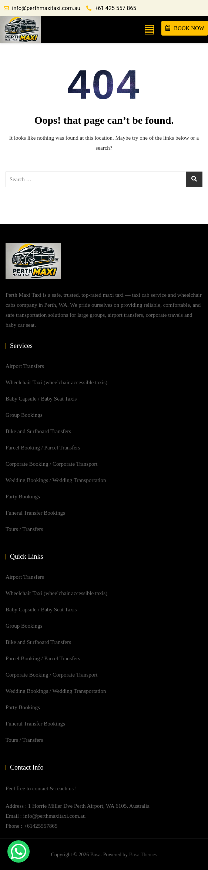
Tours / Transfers (24, 529)
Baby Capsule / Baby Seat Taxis (41, 399)
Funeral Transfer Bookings (35, 513)
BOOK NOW (184, 28)
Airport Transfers (25, 366)
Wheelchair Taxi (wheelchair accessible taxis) (56, 382)
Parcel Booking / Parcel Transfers (43, 448)
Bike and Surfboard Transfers (38, 431)
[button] (149, 29)
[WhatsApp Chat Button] (18, 851)
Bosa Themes (143, 854)
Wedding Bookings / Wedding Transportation (56, 480)
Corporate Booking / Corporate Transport (51, 464)
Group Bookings (24, 415)
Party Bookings (23, 496)
